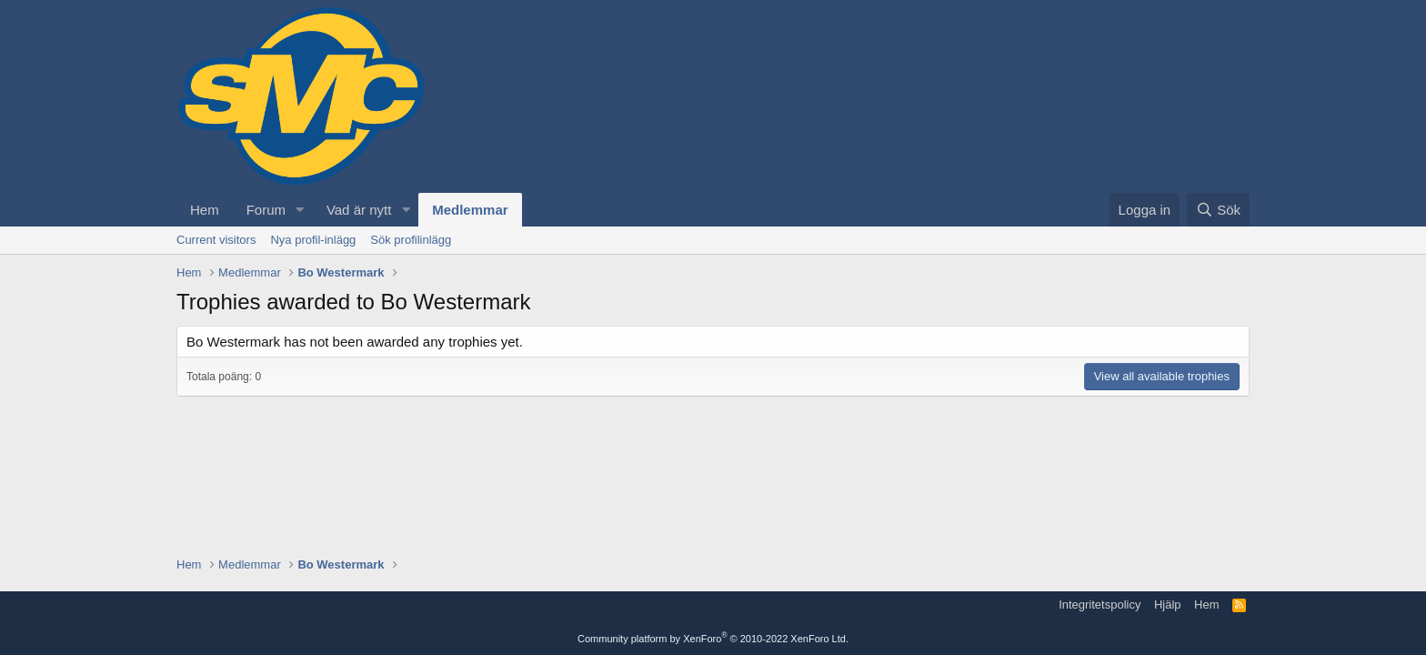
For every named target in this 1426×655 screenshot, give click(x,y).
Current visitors (216, 240)
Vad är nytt (358, 209)
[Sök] (1218, 210)
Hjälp (1167, 604)
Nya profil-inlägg (313, 240)
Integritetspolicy (1099, 604)
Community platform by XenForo (713, 638)
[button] (300, 210)
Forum (266, 209)
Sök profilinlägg (410, 240)
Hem (204, 209)
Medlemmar (469, 209)
